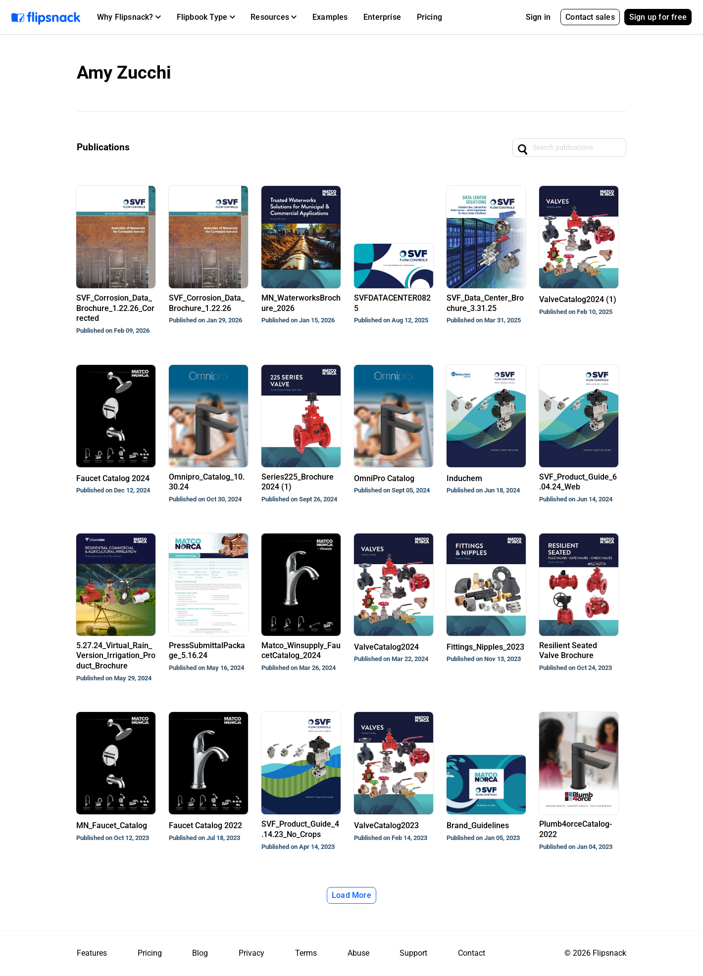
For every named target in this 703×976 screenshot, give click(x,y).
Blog (200, 953)
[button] (129, 17)
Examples (330, 17)
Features (92, 953)
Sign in (538, 17)
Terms (306, 953)
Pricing (429, 17)
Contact (471, 953)
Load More (351, 895)
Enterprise (382, 17)
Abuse (358, 953)
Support (413, 953)
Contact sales (590, 17)
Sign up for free (658, 17)
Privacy (251, 953)
